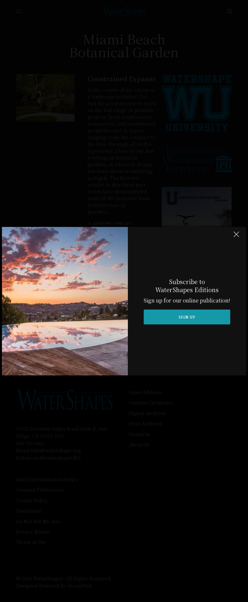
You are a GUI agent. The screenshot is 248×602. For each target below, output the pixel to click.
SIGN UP (187, 317)
